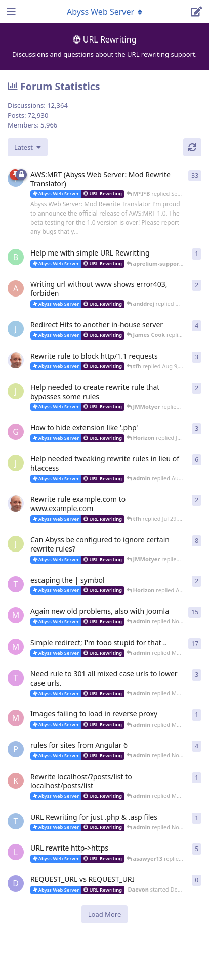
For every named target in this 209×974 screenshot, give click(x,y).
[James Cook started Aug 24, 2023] (16, 329)
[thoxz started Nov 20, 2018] (16, 821)
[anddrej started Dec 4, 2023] (16, 288)
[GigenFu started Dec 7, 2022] (16, 432)
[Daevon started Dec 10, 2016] (16, 883)
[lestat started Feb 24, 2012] (16, 852)
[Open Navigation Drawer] (10, 11)
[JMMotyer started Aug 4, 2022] (16, 463)
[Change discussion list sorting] (28, 147)
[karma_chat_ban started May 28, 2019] (16, 781)
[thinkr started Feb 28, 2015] (16, 678)
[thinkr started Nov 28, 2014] (16, 584)
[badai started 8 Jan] (16, 257)
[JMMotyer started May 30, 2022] (16, 544)
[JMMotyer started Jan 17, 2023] (16, 391)
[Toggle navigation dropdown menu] (104, 11)
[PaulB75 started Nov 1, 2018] (16, 749)
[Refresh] (192, 147)
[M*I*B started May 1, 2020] (16, 647)
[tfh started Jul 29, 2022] (16, 503)
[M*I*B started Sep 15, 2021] (16, 615)
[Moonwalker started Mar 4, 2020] (16, 718)
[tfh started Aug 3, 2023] (16, 360)
